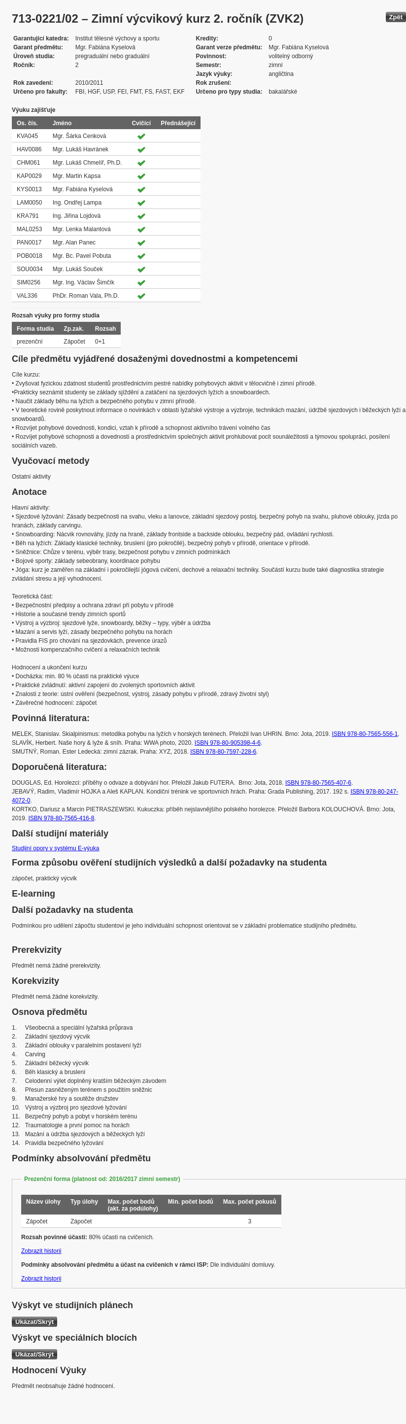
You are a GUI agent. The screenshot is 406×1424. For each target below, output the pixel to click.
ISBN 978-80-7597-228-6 (223, 751)
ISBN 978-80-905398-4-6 (228, 742)
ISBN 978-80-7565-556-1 (365, 733)
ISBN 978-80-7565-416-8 (61, 818)
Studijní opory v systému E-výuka (55, 848)
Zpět (396, 17)
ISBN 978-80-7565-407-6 (318, 782)
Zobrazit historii (41, 1251)
